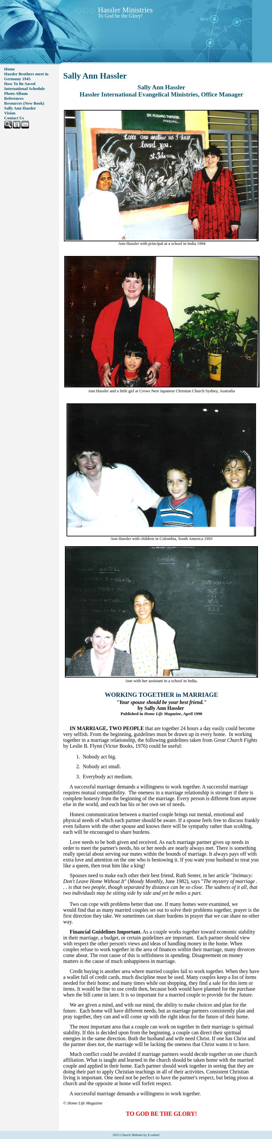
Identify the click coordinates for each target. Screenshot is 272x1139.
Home (9, 69)
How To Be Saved (20, 84)
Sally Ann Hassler (20, 108)
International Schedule (24, 88)
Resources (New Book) (24, 103)
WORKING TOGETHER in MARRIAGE (161, 694)
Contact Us (14, 118)
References (13, 98)
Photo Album (16, 93)
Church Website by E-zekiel (139, 1135)
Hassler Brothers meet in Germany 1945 (26, 76)
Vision (9, 113)
